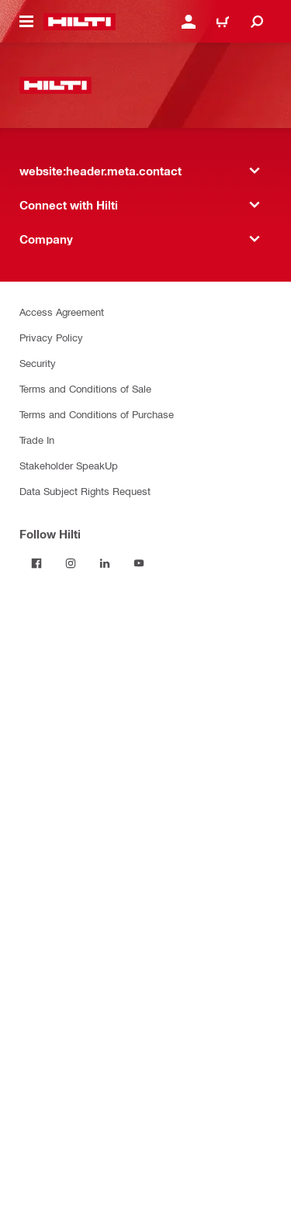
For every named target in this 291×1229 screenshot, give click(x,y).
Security (37, 363)
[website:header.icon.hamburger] (26, 22)
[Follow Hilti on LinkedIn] (105, 563)
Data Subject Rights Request (85, 491)
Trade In (36, 439)
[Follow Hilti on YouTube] (139, 563)
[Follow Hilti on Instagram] (71, 563)
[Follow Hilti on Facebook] (36, 563)
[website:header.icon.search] (257, 22)
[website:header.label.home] (79, 21)
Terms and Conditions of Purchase (96, 414)
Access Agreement (61, 311)
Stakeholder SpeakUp (68, 465)
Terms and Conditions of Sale (85, 388)
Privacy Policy (51, 337)
